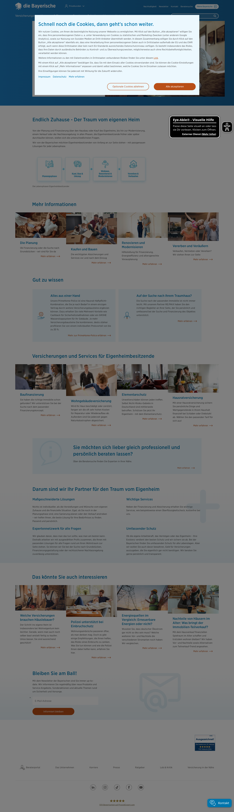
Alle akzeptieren (175, 86)
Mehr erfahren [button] (76, 76)
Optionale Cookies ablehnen (128, 86)
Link (156, 58)
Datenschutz (59, 76)
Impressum (44, 76)
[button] (219, 803)
